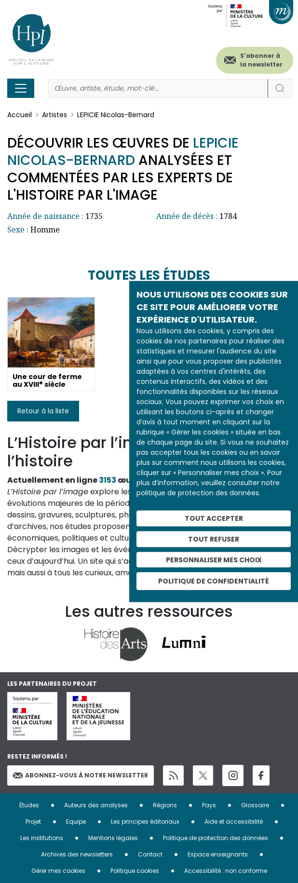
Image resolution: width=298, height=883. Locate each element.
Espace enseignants (218, 854)
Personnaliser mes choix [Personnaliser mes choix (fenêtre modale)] (214, 559)
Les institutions (41, 838)
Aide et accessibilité (233, 821)
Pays (209, 805)
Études (29, 805)
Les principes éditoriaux (145, 821)
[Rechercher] (158, 88)
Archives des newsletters (77, 854)
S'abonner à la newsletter (261, 60)
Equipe (76, 821)
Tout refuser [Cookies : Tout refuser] (213, 538)
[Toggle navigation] (20, 88)
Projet (33, 821)
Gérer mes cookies (58, 871)
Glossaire (255, 805)
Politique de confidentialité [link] (213, 581)
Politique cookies (134, 871)
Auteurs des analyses (96, 805)
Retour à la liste (43, 411)
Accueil (19, 115)
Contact (150, 854)
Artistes (54, 115)
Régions (165, 805)
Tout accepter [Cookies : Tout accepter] (214, 518)
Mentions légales (113, 838)
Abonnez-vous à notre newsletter (80, 775)
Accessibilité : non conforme (225, 871)
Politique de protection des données (215, 838)
